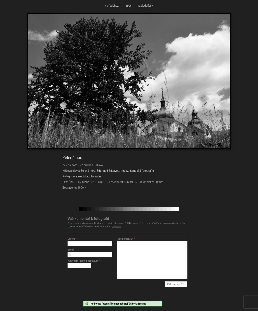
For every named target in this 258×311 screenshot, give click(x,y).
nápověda (116, 226)
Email (71, 249)
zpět (128, 5)
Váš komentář (125, 238)
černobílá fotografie (141, 170)
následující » (145, 5)
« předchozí (112, 5)
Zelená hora (88, 170)
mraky (124, 170)
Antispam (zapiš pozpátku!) (83, 260)
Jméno (71, 238)
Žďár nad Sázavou (108, 170)
